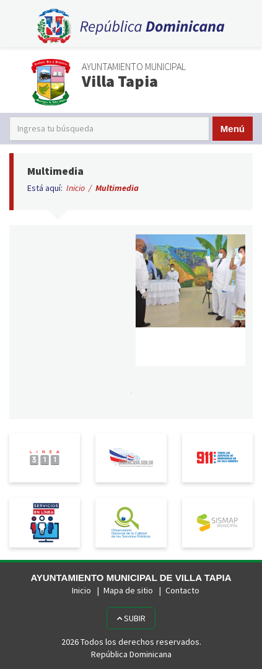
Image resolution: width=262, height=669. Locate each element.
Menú (233, 128)
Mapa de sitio (128, 590)
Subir (131, 618)
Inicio (75, 187)
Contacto (182, 590)
